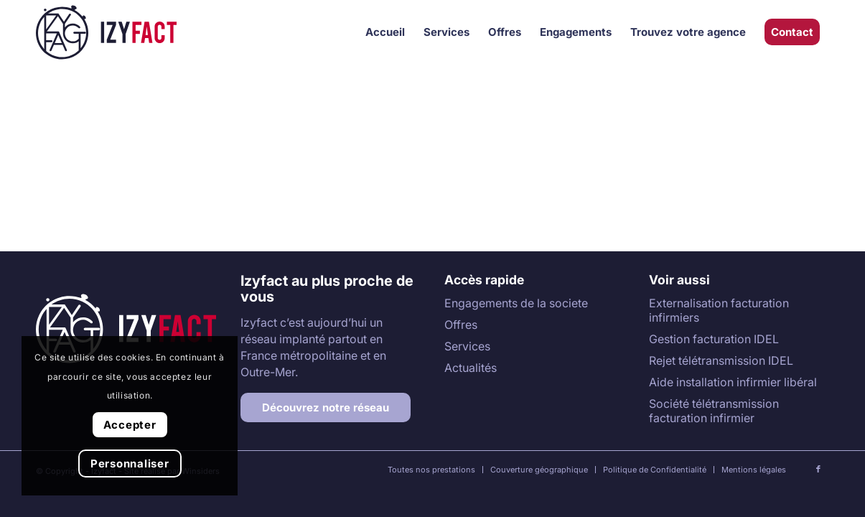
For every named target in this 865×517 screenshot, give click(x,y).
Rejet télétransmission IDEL (721, 360)
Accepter (129, 425)
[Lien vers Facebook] (818, 469)
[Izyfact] (106, 32)
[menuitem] (385, 32)
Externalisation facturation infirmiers (719, 310)
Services (467, 346)
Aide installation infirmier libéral (733, 382)
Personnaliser (129, 463)
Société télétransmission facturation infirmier (714, 410)
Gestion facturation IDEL (714, 339)
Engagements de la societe (516, 303)
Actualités (470, 367)
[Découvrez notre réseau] (325, 407)
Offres (460, 324)
